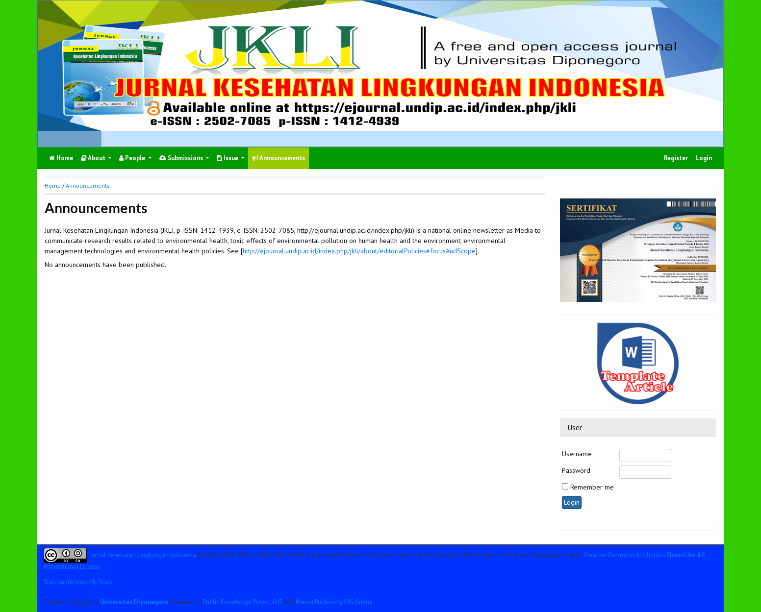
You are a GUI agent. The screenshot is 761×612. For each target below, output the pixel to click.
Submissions (181, 158)
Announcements (278, 158)
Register (676, 158)
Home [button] (53, 185)
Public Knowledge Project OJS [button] (242, 602)
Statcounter (59, 582)
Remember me (592, 487)
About (94, 158)
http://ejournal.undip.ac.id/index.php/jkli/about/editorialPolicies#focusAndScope (359, 250)
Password (576, 470)
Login (704, 158)
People (133, 158)
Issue (228, 158)
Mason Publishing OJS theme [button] (334, 602)
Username (577, 453)
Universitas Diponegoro (134, 602)
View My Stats (93, 582)
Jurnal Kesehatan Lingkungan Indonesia (143, 555)
